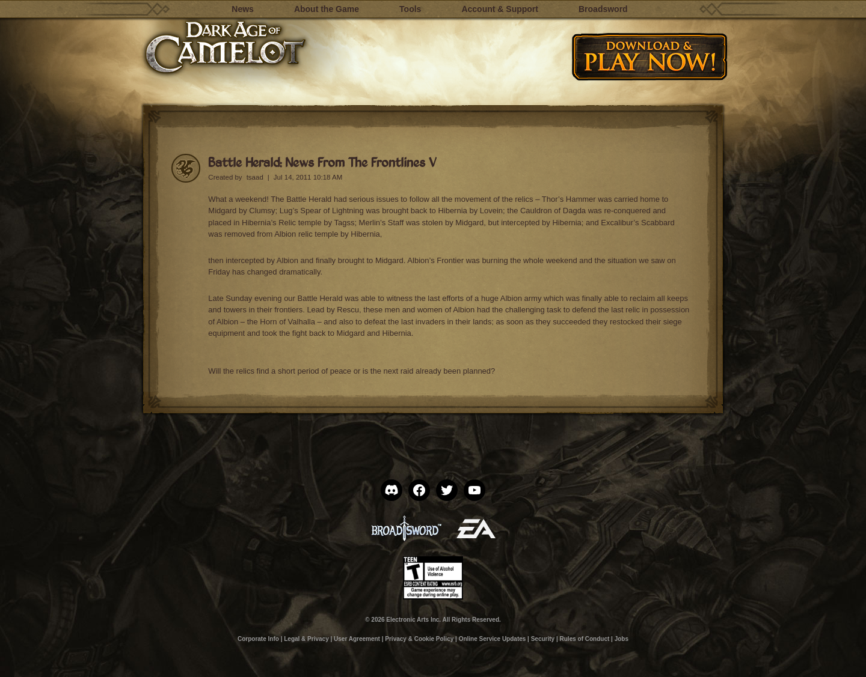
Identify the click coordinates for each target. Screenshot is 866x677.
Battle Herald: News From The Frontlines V (322, 162)
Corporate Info (258, 639)
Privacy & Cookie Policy (419, 639)
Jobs (621, 639)
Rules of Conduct (585, 639)
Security (542, 639)
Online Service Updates (492, 639)
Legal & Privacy (306, 639)
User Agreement (357, 639)
